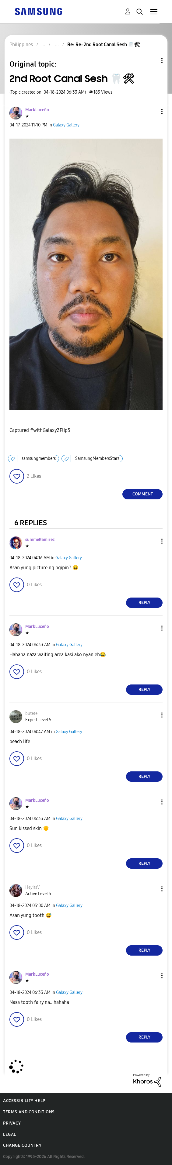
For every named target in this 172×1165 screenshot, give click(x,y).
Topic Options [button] (152, 60)
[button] (152, 111)
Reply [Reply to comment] (144, 602)
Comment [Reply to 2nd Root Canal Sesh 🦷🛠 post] (142, 494)
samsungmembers (39, 458)
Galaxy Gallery (66, 125)
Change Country (22, 1145)
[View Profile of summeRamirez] (39, 539)
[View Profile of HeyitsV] (32, 887)
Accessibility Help (24, 1100)
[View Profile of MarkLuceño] (37, 109)
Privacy (12, 1123)
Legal (9, 1134)
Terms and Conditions (29, 1112)
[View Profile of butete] (31, 713)
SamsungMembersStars (97, 458)
